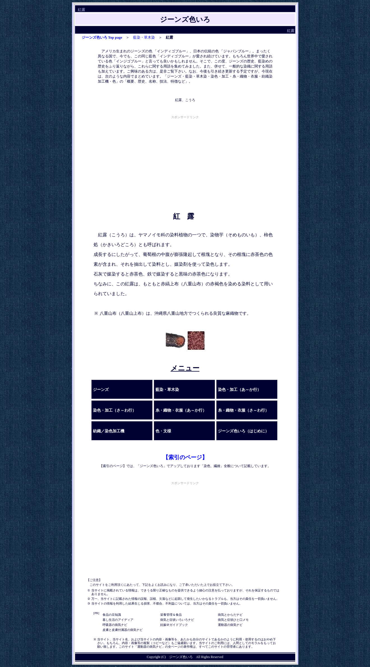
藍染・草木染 (144, 37)
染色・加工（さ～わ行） (114, 410)
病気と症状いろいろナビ (177, 619)
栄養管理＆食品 (171, 614)
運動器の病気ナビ (230, 624)
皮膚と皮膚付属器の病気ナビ (123, 629)
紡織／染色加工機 (108, 431)
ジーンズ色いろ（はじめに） (243, 431)
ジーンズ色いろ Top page (102, 37)
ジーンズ (101, 390)
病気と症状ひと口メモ (233, 619)
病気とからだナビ (230, 614)
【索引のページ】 (185, 457)
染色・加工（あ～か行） (239, 390)
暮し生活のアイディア (118, 619)
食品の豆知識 (112, 614)
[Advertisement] (185, 159)
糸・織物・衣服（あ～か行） (180, 410)
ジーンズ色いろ (181, 657)
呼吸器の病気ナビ (115, 624)
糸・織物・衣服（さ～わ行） (243, 410)
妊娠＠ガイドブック (174, 624)
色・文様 (163, 431)
